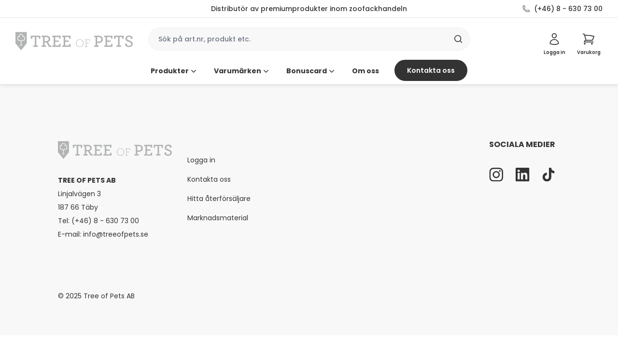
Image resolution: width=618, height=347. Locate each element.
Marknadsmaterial (217, 218)
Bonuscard (311, 71)
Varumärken (242, 71)
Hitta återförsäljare (219, 198)
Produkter (174, 71)
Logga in (201, 160)
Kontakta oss (431, 70)
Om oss (365, 71)
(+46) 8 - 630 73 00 (568, 8)
